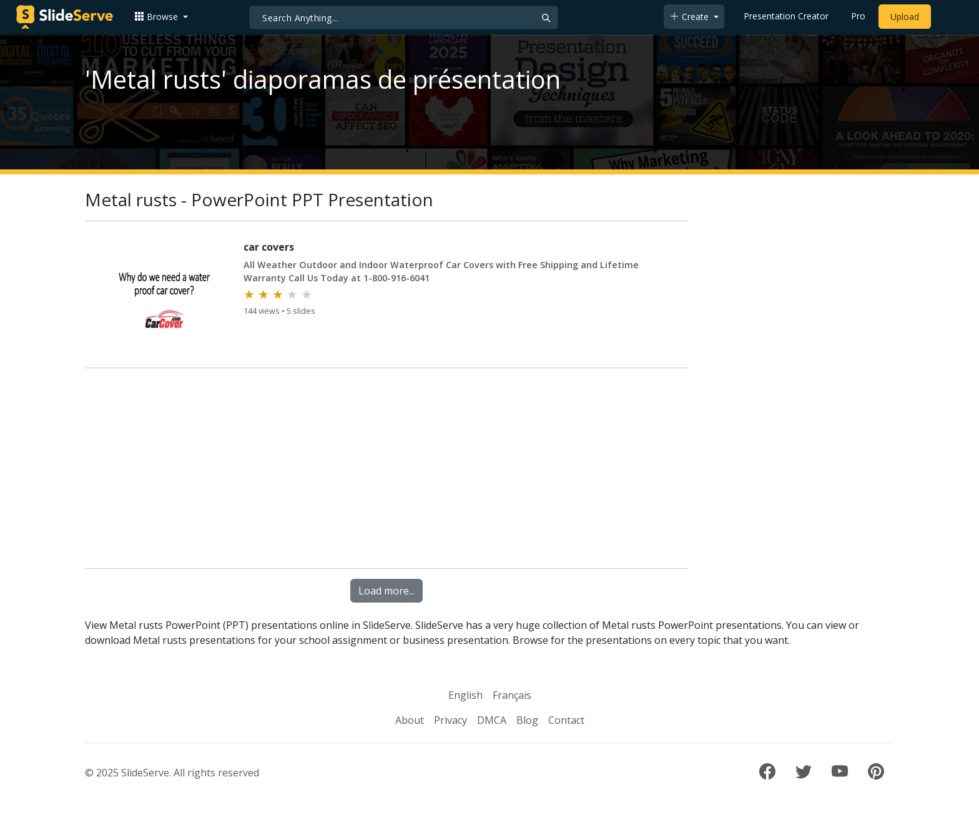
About (409, 720)
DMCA (491, 720)
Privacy (450, 720)
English (465, 695)
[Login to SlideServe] (948, 17)
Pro (858, 16)
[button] (161, 16)
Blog (527, 720)
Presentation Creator (786, 16)
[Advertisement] (386, 470)
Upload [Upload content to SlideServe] (904, 17)
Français (512, 695)
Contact (566, 720)
